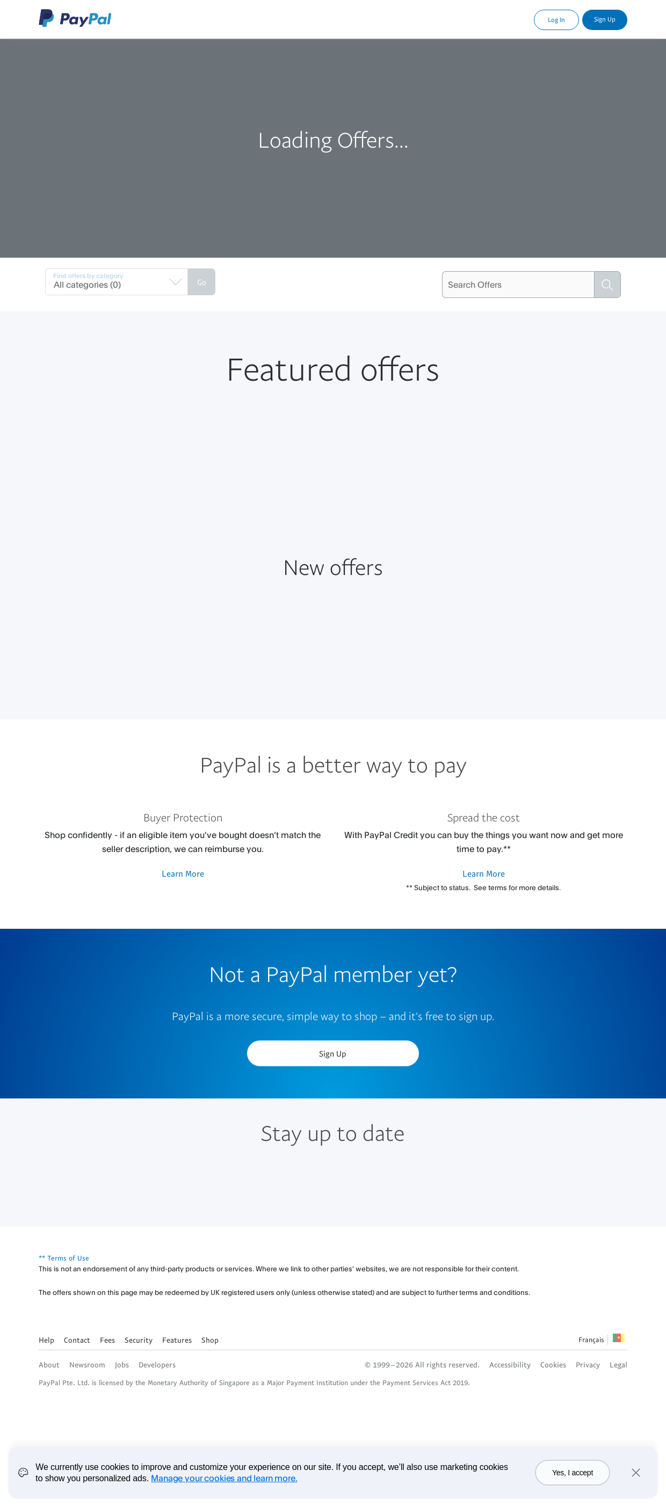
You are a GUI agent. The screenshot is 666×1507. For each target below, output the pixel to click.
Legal (618, 1364)
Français (591, 1339)
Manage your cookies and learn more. (224, 1484)
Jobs (122, 1364)
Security (139, 1339)
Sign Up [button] (332, 1053)
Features (177, 1339)
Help (46, 1339)
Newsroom (87, 1364)
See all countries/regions (618, 1340)
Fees (107, 1339)
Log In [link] (556, 20)
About (49, 1364)
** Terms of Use (64, 1258)
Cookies (553, 1364)
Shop (210, 1339)
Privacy (588, 1364)
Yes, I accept (572, 1479)
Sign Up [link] (605, 19)
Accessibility (510, 1364)
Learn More (183, 873)
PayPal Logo (75, 18)
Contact (77, 1339)
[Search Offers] (518, 284)
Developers (157, 1364)
